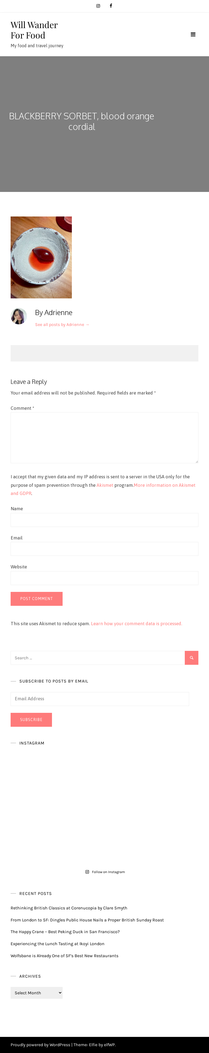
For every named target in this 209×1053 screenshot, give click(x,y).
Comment (22, 408)
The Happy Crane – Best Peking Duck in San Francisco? (65, 931)
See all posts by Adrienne (62, 324)
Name (17, 508)
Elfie (93, 1044)
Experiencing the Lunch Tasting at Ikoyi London (57, 943)
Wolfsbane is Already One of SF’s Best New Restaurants (64, 955)
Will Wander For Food (34, 30)
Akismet (105, 485)
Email (17, 538)
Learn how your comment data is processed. (136, 623)
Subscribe (31, 719)
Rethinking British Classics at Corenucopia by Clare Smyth (69, 907)
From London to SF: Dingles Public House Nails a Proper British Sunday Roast (87, 920)
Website (19, 566)
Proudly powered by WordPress (41, 1044)
